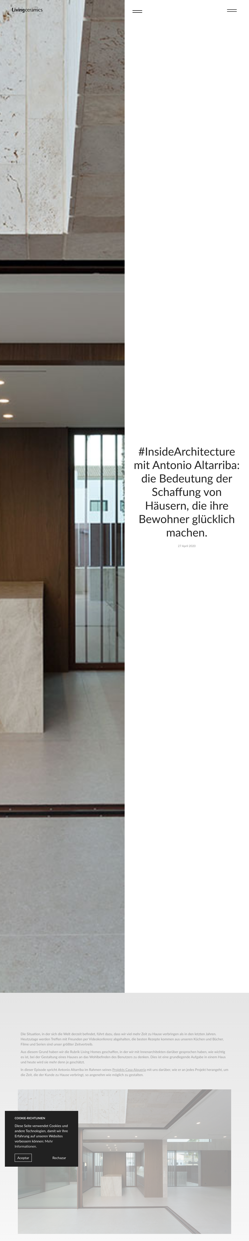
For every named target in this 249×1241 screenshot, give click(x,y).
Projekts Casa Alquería (129, 1075)
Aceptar (23, 1158)
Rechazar (59, 1158)
